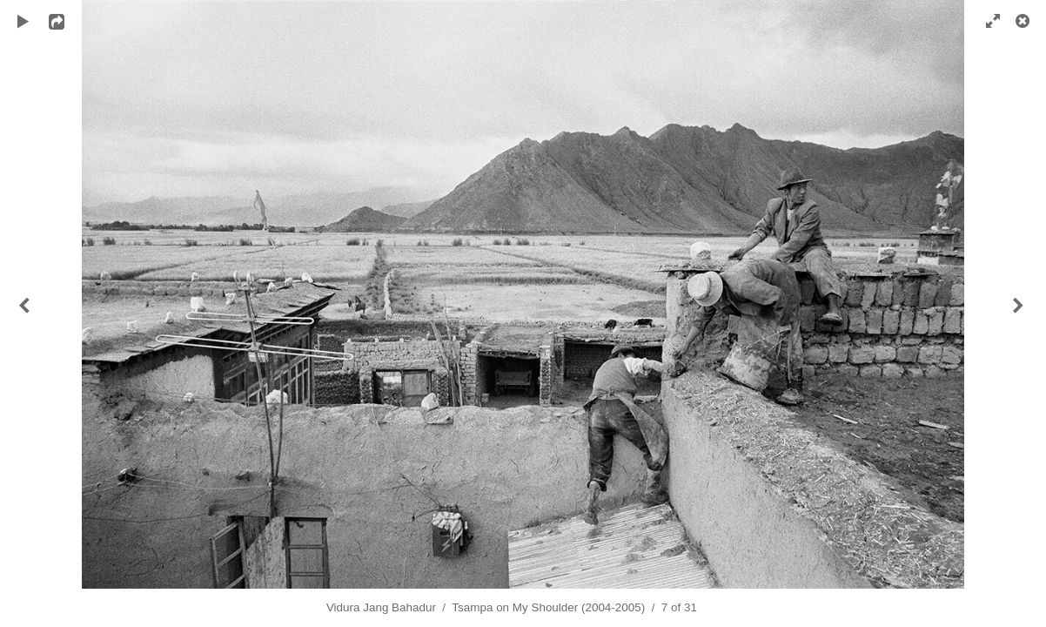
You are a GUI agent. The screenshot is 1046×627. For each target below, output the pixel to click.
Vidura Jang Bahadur (381, 607)
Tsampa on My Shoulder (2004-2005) (548, 607)
